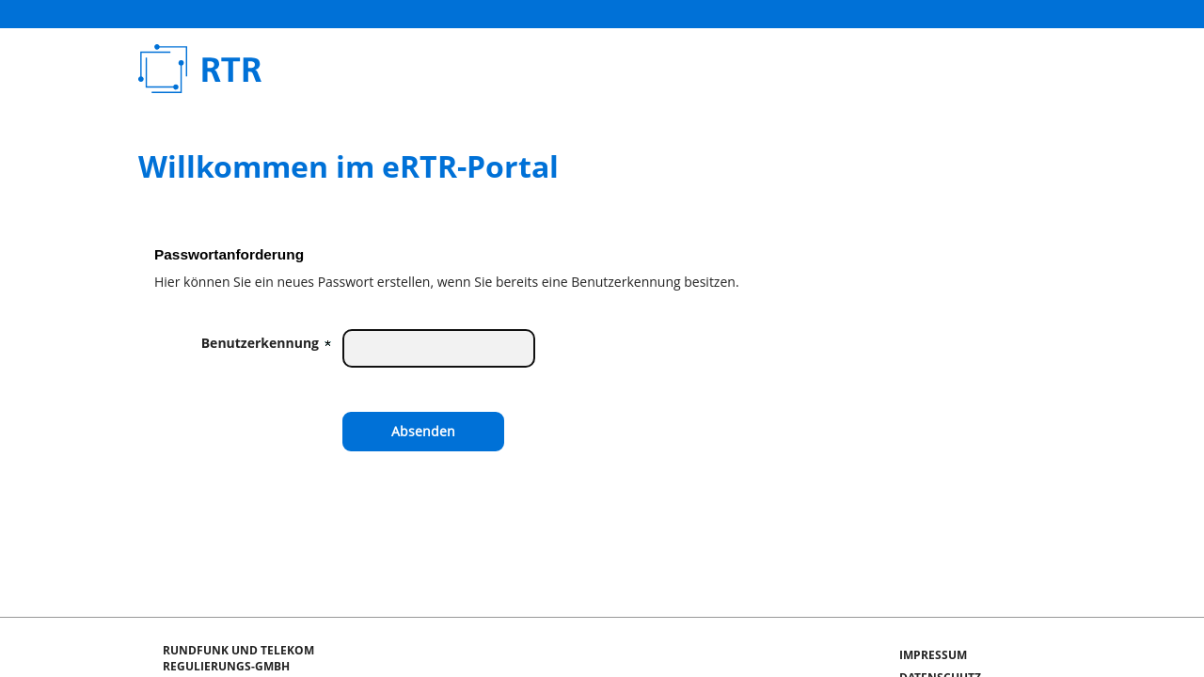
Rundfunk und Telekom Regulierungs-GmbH (370, 69)
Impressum (933, 655)
